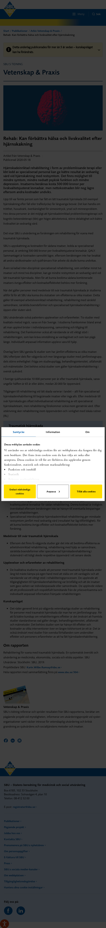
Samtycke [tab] (18, 432)
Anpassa (53, 491)
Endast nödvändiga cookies (20, 491)
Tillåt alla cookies (86, 491)
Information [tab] (53, 432)
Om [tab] (87, 432)
